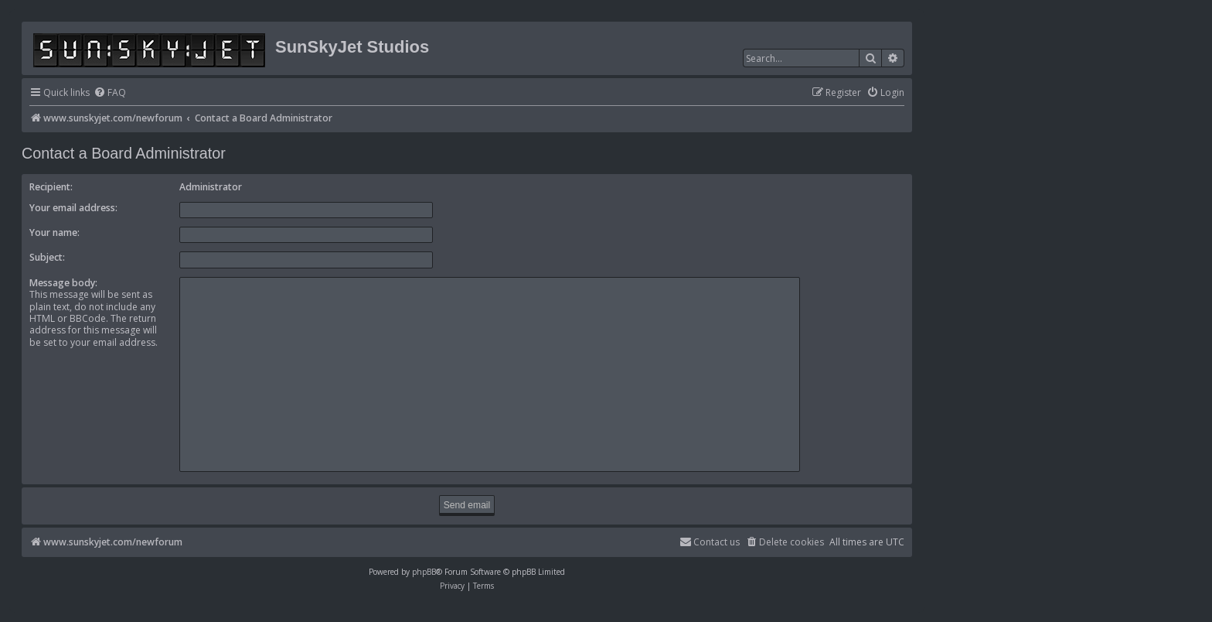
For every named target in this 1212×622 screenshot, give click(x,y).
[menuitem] (110, 93)
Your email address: (73, 207)
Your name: (54, 232)
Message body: (63, 282)
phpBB (424, 571)
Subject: (47, 257)
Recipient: (51, 186)
